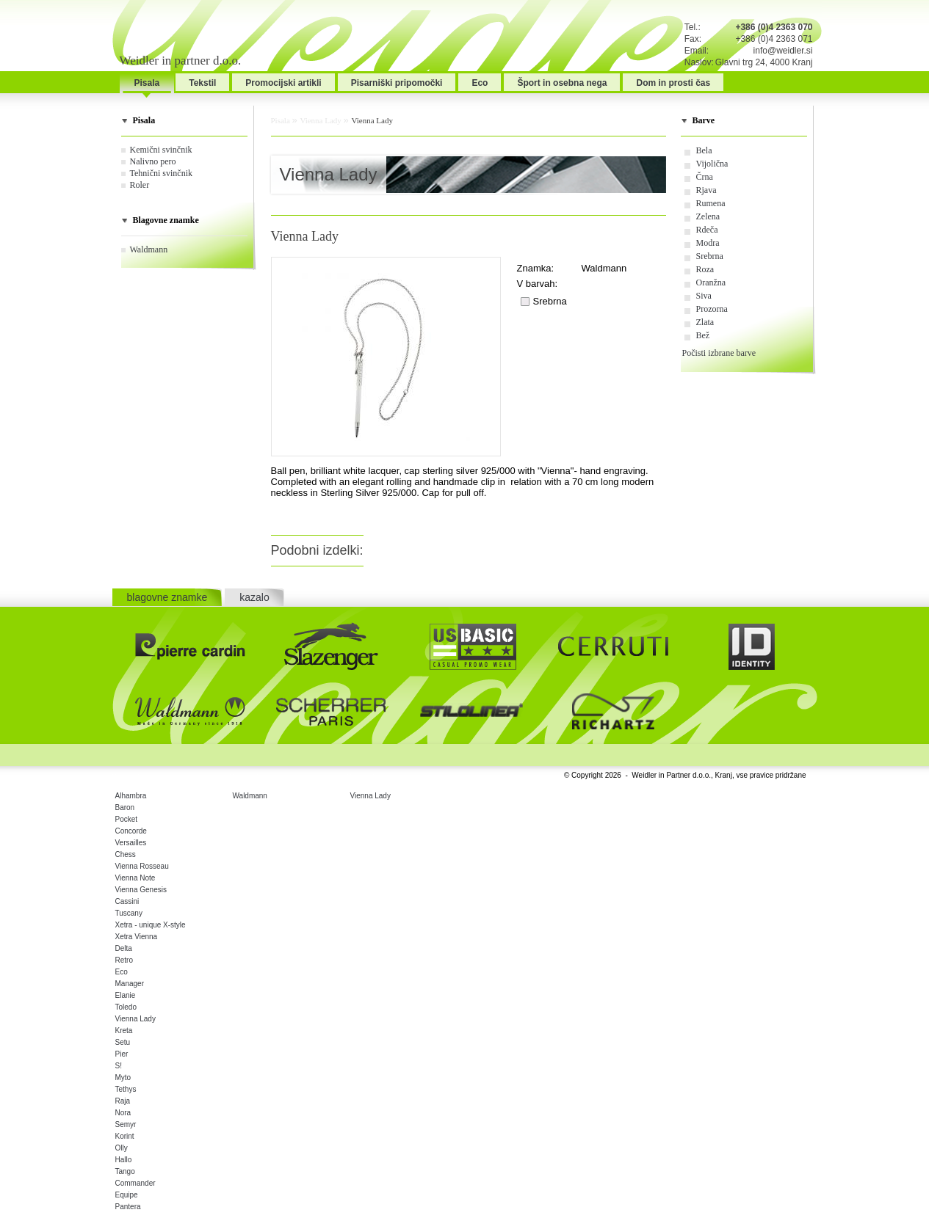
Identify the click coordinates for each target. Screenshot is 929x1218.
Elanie (125, 995)
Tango (125, 1171)
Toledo (126, 1007)
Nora (123, 1113)
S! (118, 1066)
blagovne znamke (167, 597)
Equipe (126, 1195)
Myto (123, 1077)
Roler (140, 185)
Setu (123, 1042)
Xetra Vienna (136, 937)
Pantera (128, 1207)
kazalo (254, 597)
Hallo (123, 1160)
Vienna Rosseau (142, 866)
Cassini (127, 901)
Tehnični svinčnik (161, 173)
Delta (123, 948)
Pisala (147, 83)
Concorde (131, 831)
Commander (135, 1183)
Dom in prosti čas (673, 83)
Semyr (126, 1124)
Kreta (124, 1030)
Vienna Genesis (141, 890)
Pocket (126, 819)
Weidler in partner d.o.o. (181, 61)
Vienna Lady (321, 120)
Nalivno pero (153, 161)
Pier (122, 1054)
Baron (125, 807)
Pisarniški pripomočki (397, 83)
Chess (125, 854)
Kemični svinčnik (161, 150)
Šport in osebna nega (562, 83)
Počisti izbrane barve (719, 353)
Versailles (131, 843)
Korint (124, 1136)
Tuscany (128, 913)
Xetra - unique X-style (150, 925)
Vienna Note (135, 878)
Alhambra (131, 796)
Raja (123, 1101)
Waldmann (149, 249)
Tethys (126, 1089)
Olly (121, 1148)
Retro (124, 960)
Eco (479, 83)
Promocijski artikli (283, 83)
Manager (129, 984)
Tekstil (202, 83)
